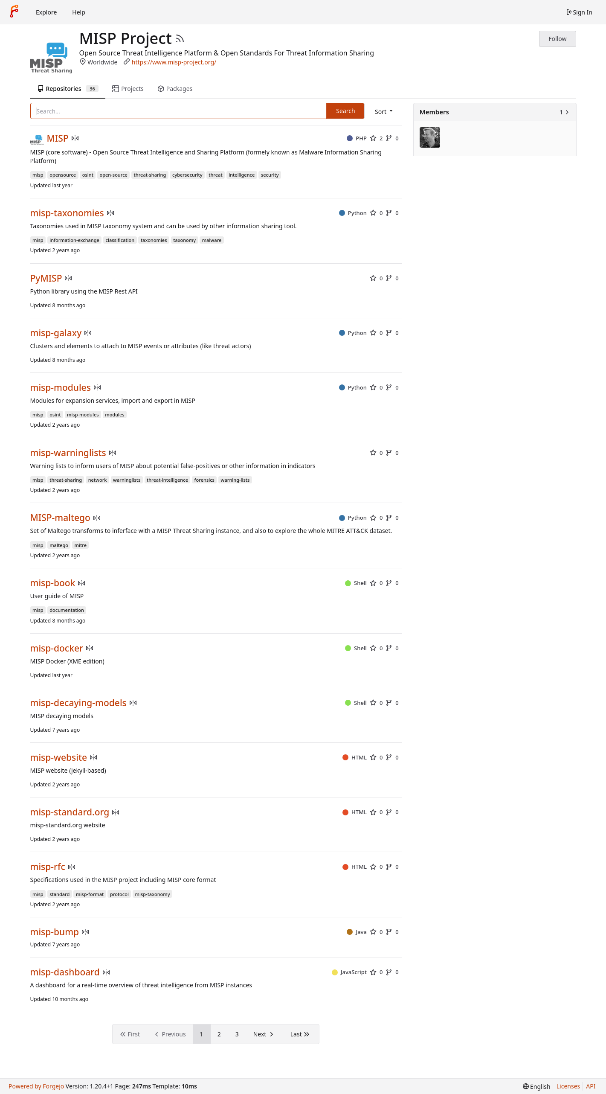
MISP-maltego (60, 518)
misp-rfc (47, 867)
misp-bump (54, 932)
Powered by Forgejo (36, 1086)
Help (78, 12)
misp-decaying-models (78, 703)
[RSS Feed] (180, 38)
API (590, 1086)
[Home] (14, 12)
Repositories (68, 88)
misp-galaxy (56, 333)
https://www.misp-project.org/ (174, 62)
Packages (174, 88)
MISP (58, 138)
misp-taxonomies (67, 213)
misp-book (52, 583)
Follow (557, 39)
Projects (127, 88)
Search (345, 111)
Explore (46, 12)
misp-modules (60, 387)
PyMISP (46, 278)
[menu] (384, 111)
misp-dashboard (65, 972)
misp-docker (56, 648)
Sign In (579, 12)
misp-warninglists (68, 453)
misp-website (58, 757)
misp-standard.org (70, 812)
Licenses (568, 1086)
